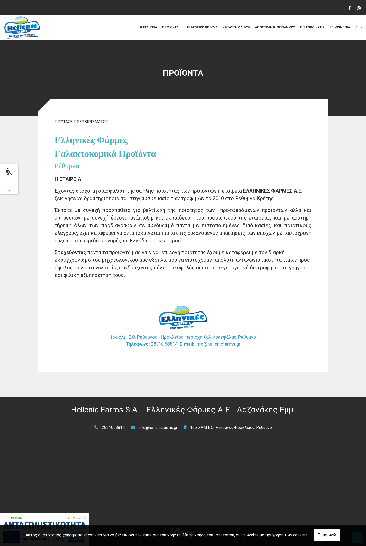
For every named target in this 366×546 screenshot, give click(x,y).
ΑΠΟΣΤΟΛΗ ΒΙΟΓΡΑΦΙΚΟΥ (275, 27)
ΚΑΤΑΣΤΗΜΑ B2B (236, 27)
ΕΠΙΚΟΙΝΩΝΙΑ (340, 27)
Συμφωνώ (327, 535)
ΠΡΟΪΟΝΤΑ (170, 27)
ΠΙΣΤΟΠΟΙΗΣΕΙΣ (312, 27)
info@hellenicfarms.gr (158, 427)
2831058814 (113, 427)
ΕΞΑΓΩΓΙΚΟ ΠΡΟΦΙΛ (202, 27)
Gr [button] (357, 27)
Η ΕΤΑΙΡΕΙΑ (148, 27)
